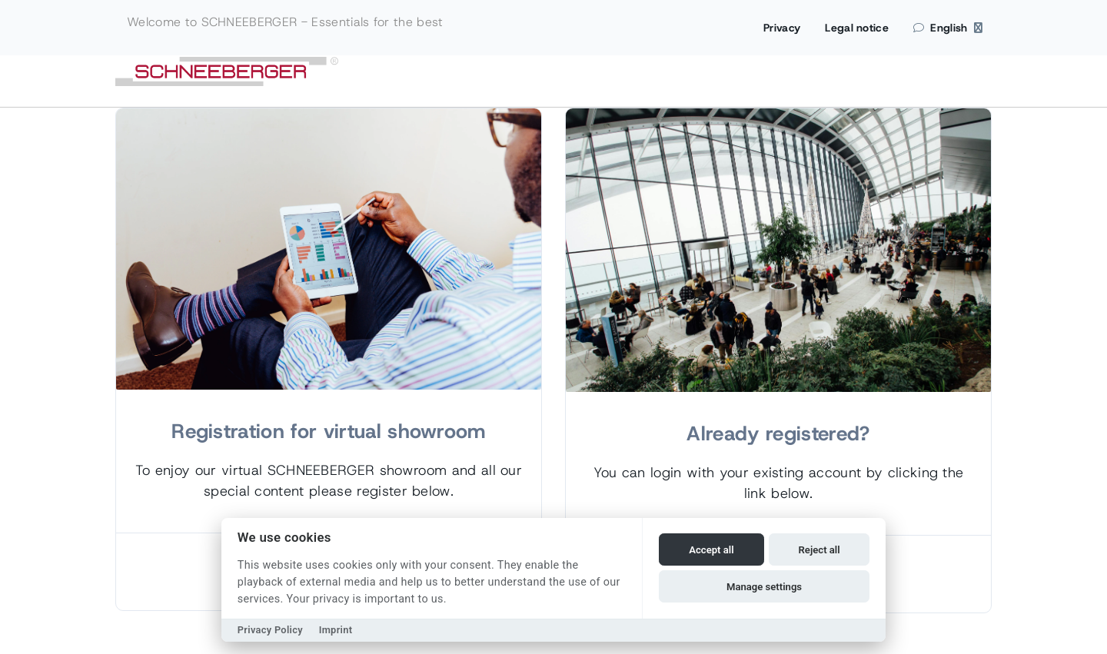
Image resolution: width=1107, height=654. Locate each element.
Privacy (781, 28)
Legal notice (857, 28)
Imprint (336, 630)
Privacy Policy (270, 630)
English (947, 28)
